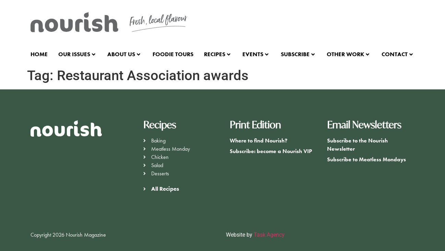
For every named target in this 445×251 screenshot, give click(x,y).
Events (255, 54)
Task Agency (269, 234)
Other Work (348, 54)
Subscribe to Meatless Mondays (366, 159)
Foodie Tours (173, 54)
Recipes (217, 54)
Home (39, 54)
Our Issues (76, 54)
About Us (123, 54)
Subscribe (298, 54)
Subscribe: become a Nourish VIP (271, 151)
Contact (397, 54)
